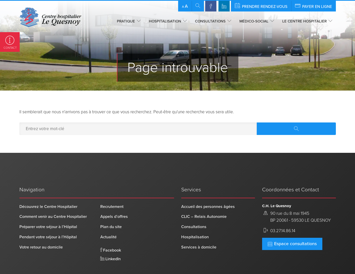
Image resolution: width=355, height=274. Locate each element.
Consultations (210, 21)
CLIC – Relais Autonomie (204, 200)
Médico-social (253, 21)
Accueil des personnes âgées (208, 190)
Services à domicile (198, 230)
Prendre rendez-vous (261, 6)
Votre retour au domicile (41, 230)
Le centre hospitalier (304, 21)
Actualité (108, 220)
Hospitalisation (165, 21)
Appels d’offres (114, 200)
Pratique (126, 21)
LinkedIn (110, 242)
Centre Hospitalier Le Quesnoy (46, 262)
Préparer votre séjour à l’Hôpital (48, 210)
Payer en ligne (313, 6)
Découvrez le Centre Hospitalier (48, 190)
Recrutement (112, 190)
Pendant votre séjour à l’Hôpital (48, 220)
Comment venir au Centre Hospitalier (53, 200)
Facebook (110, 233)
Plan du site (111, 210)
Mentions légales (125, 262)
